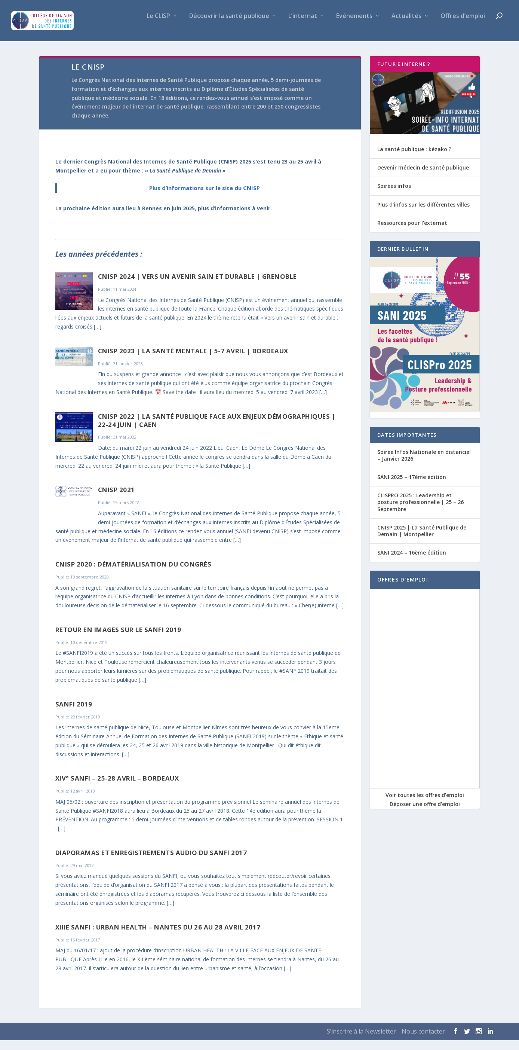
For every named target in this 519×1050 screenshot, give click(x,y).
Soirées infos (394, 195)
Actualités (406, 26)
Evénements (354, 26)
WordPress (134, 1041)
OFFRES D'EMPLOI (402, 589)
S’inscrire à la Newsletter (361, 1041)
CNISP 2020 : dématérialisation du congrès (133, 574)
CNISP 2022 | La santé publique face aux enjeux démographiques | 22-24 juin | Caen (217, 430)
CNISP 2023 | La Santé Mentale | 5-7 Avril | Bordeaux (193, 360)
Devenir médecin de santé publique (423, 177)
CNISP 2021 (116, 499)
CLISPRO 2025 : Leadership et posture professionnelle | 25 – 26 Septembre (420, 511)
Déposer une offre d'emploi (425, 813)
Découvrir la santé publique (229, 26)
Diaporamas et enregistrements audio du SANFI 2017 (151, 862)
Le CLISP (158, 26)
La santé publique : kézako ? (414, 158)
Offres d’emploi (462, 26)
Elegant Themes (68, 1041)
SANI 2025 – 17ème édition (411, 486)
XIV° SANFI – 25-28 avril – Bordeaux (117, 788)
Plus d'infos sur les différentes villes (423, 214)
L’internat (302, 26)
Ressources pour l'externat (412, 232)
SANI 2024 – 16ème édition (411, 562)
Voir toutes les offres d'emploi (425, 804)
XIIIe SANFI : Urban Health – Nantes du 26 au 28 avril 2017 (158, 937)
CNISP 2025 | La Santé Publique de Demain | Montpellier (421, 540)
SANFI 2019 (73, 713)
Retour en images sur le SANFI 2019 (118, 639)
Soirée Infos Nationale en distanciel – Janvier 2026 (424, 465)
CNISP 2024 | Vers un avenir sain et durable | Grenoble (197, 286)
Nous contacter (423, 1041)
